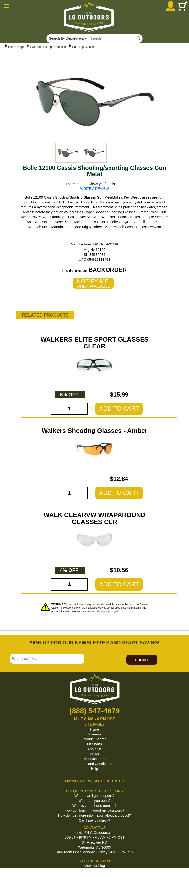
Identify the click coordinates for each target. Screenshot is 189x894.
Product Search (95, 739)
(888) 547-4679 (94, 711)
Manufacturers (94, 759)
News (94, 754)
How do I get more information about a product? (94, 815)
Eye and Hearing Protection (48, 47)
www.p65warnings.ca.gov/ (104, 611)
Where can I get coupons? (94, 796)
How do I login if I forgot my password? (94, 810)
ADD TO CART (119, 408)
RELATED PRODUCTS (45, 315)
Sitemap (94, 734)
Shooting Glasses (83, 47)
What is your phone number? (94, 805)
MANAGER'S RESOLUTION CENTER (94, 781)
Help (94, 769)
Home (94, 729)
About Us (94, 749)
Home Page (16, 47)
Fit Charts (94, 744)
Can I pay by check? (94, 820)
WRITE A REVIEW (94, 189)
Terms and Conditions (94, 764)
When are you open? (94, 801)
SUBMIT (141, 660)
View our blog (94, 866)
